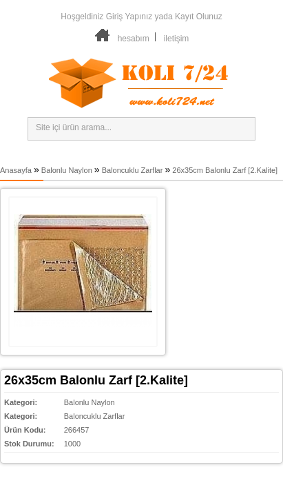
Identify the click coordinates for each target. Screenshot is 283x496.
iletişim (176, 38)
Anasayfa (16, 170)
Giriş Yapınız (129, 16)
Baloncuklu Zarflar (132, 170)
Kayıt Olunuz (198, 16)
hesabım (133, 38)
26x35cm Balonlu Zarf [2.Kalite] (224, 170)
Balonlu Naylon (66, 170)
